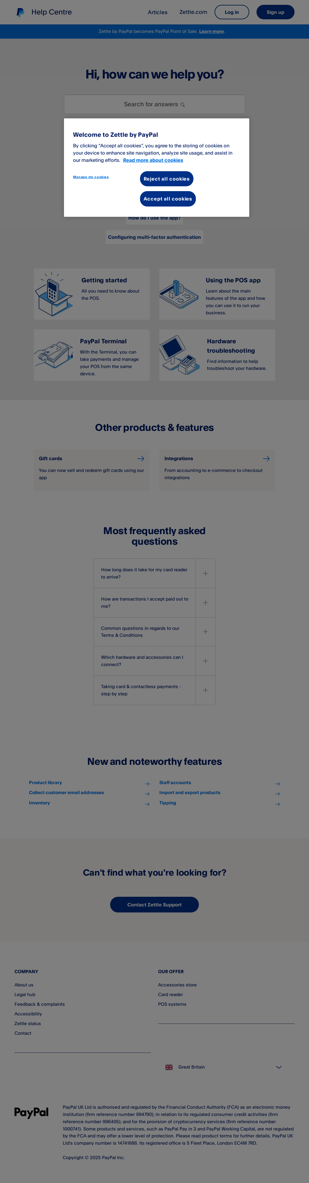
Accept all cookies (168, 199)
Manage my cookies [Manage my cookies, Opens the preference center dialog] (91, 177)
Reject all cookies (167, 179)
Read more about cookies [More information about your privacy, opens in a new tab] (153, 160)
